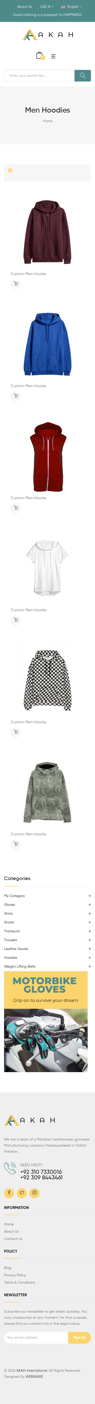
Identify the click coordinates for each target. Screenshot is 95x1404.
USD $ (46, 7)
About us (11, 1231)
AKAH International (31, 1370)
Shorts (9, 922)
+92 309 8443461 (41, 1178)
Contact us (13, 1239)
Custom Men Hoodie (28, 274)
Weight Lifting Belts (19, 966)
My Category (14, 896)
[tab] (10, 171)
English (71, 7)
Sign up (79, 1337)
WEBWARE (34, 1377)
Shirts (8, 913)
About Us (24, 7)
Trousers (10, 940)
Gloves (9, 905)
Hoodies (10, 958)
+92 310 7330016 (41, 1172)
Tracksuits (12, 931)
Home (47, 121)
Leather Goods (16, 949)
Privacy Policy (15, 1275)
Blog (7, 1268)
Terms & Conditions (19, 1282)
